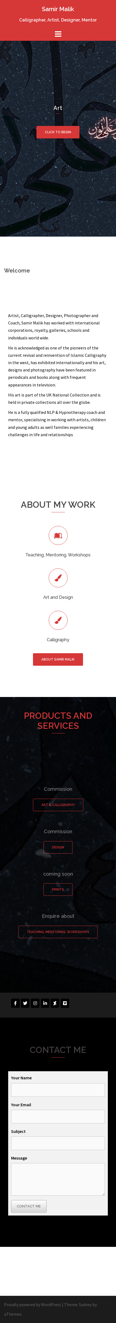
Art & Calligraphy (58, 805)
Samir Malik (58, 9)
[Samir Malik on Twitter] (25, 1003)
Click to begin (58, 132)
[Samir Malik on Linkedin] (45, 1003)
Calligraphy (58, 639)
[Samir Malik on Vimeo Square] (65, 1003)
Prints (58, 889)
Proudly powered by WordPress (32, 1304)
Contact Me (29, 1206)
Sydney (85, 1304)
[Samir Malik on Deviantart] (55, 1003)
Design (58, 847)
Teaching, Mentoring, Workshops (58, 932)
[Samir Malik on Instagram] (35, 1003)
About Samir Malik (58, 659)
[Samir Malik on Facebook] (15, 1003)
